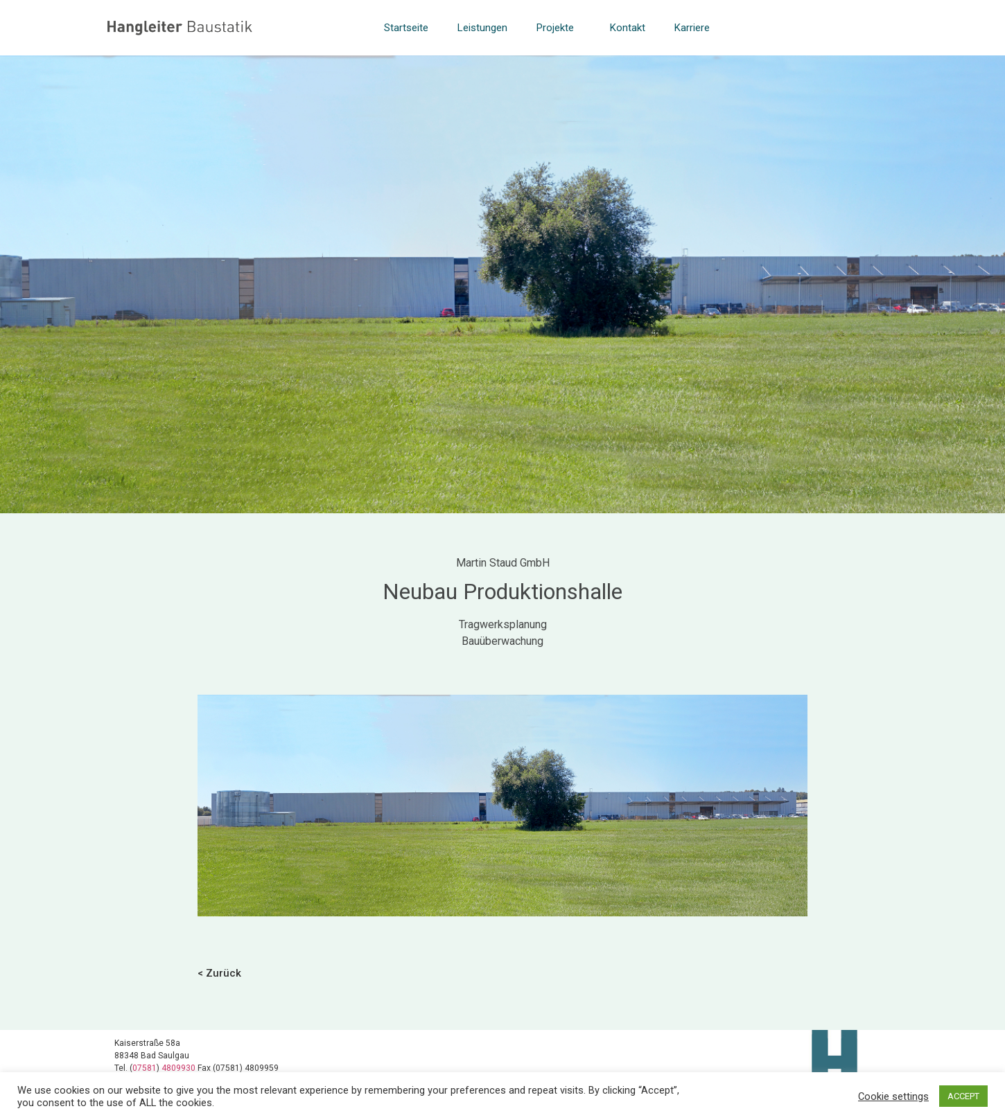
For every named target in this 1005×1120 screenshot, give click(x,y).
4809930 (179, 1068)
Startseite (406, 27)
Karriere (692, 27)
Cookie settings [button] (893, 1096)
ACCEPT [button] (963, 1096)
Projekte (558, 28)
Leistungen (482, 27)
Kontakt (627, 27)
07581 (144, 1068)
